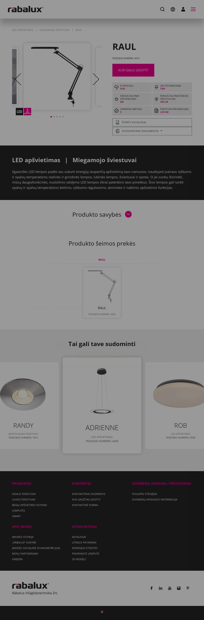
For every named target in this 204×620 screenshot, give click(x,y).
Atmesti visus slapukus (124, 324)
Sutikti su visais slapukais (102, 333)
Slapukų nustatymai (78, 324)
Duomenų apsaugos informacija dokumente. (115, 313)
